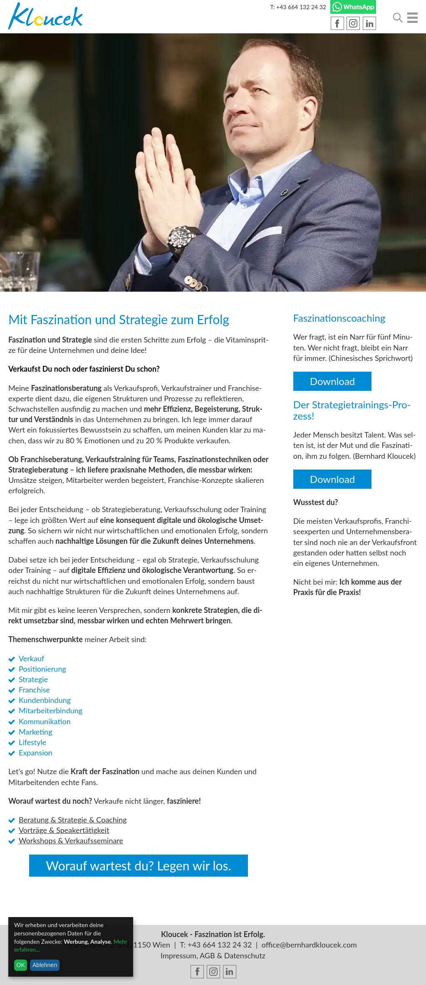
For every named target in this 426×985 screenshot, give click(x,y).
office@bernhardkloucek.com (309, 944)
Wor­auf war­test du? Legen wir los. (138, 865)
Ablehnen (44, 965)
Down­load (332, 381)
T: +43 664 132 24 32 (298, 6)
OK (21, 965)
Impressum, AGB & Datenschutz (213, 955)
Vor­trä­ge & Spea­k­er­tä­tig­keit (64, 830)
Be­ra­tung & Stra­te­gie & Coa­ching (73, 819)
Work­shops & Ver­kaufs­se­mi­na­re (71, 840)
